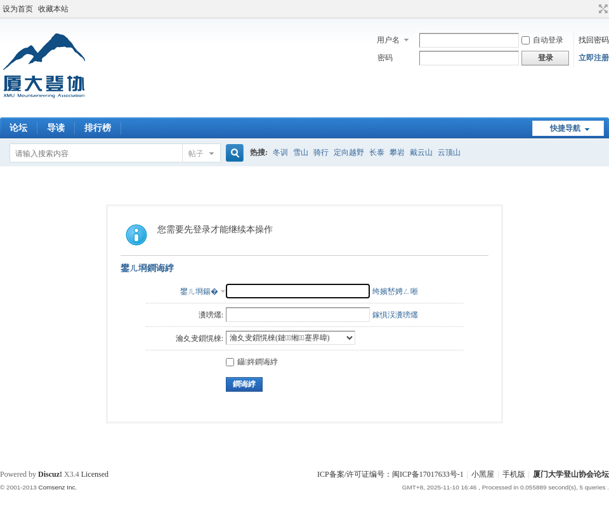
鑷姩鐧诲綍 (252, 361)
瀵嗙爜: (211, 314)
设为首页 (18, 8)
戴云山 (421, 152)
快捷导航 (565, 128)
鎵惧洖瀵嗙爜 (395, 314)
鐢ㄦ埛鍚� (199, 291)
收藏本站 (53, 8)
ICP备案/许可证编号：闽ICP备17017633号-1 (390, 474)
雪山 (300, 152)
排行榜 (97, 128)
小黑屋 (482, 474)
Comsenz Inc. (57, 487)
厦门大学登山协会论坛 (571, 474)
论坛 (18, 128)
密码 (385, 57)
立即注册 (594, 57)
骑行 (321, 152)
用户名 (388, 40)
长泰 (376, 152)
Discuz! (50, 474)
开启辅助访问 (591, 9)
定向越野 (349, 152)
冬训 (280, 152)
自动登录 (542, 40)
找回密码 (594, 40)
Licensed (94, 474)
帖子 (196, 153)
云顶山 (449, 152)
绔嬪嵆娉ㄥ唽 (395, 291)
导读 (56, 128)
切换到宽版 (601, 9)
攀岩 (397, 152)
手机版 (513, 474)
